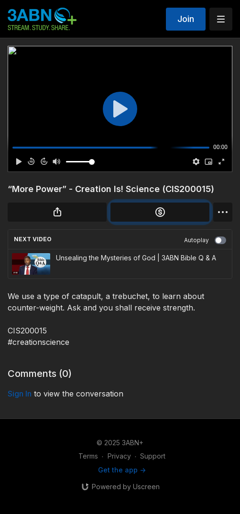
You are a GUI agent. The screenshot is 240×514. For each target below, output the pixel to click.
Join (185, 19)
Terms (88, 456)
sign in (20, 393)
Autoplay (205, 240)
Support (152, 456)
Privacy (119, 456)
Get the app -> (122, 470)
